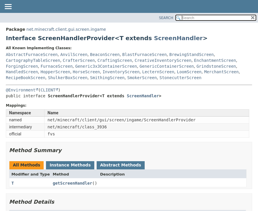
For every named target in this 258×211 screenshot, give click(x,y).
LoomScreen (189, 71)
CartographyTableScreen (33, 60)
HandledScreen (22, 71)
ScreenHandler (178, 38)
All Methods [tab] (26, 165)
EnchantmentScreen (215, 60)
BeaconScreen (105, 54)
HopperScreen (55, 71)
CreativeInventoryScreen (163, 60)
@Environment (20, 90)
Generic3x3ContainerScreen (106, 66)
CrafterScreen (79, 60)
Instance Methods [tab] (69, 165)
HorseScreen (86, 71)
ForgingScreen (22, 66)
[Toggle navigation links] (8, 7)
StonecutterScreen (180, 77)
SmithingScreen (107, 77)
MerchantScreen (221, 71)
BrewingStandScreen (191, 54)
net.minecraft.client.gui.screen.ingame (66, 29)
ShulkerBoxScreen (68, 77)
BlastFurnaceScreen (144, 54)
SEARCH (166, 18)
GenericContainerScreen (167, 66)
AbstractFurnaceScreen (32, 54)
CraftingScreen (115, 60)
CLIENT (48, 90)
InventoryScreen (120, 71)
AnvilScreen (74, 54)
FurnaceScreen (56, 66)
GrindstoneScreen (216, 66)
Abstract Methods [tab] (120, 165)
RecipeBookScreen (25, 77)
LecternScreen (158, 71)
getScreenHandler (72, 183)
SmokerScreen (142, 77)
